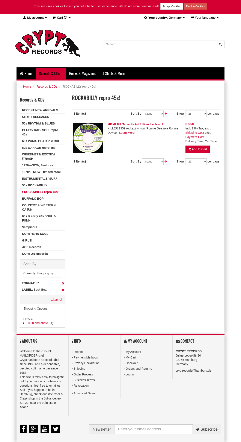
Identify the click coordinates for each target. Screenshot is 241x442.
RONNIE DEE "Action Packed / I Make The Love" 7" (136, 124)
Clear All (56, 299)
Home (26, 73)
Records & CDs (47, 86)
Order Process (83, 374)
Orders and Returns (139, 368)
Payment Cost (194, 137)
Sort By (136, 113)
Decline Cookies (195, 6)
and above (37, 323)
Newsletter (102, 429)
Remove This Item (63, 283)
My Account (133, 352)
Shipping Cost (194, 132)
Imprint (78, 352)
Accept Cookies (172, 6)
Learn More (127, 132)
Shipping (79, 368)
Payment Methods (86, 357)
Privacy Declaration (86, 363)
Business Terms (84, 380)
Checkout (132, 363)
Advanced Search (85, 393)
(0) (61, 17)
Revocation (81, 385)
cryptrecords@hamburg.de (193, 370)
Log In (130, 374)
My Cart (131, 357)
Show (180, 113)
